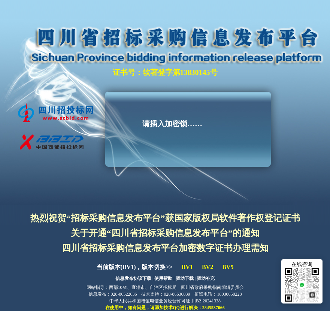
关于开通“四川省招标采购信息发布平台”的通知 (165, 233)
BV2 (207, 267)
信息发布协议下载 (133, 278)
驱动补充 (206, 278)
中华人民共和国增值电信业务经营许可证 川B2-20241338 (165, 301)
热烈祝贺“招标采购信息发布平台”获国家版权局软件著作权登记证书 (165, 218)
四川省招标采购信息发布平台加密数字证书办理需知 (165, 248)
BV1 (187, 267)
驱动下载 (185, 278)
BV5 (227, 267)
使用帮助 (163, 278)
